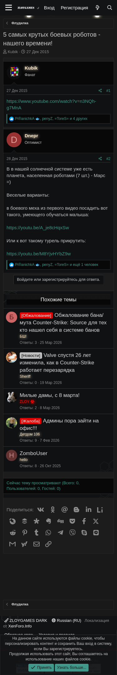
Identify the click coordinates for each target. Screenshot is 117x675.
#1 (108, 91)
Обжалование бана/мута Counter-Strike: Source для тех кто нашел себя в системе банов (63, 322)
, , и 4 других (51, 118)
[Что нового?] (97, 7)
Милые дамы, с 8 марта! (50, 395)
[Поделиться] (100, 90)
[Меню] (8, 8)
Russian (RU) (66, 620)
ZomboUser (33, 453)
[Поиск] (110, 7)
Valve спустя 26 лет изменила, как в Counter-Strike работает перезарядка (57, 362)
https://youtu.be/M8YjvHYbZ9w (39, 253)
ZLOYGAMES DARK (25, 620)
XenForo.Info (20, 626)
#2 (108, 159)
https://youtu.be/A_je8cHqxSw (38, 227)
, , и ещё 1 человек (56, 264)
